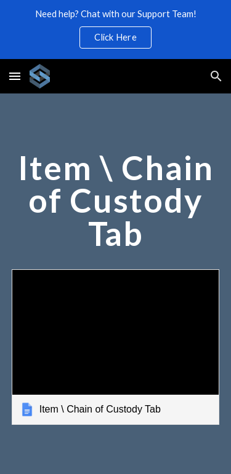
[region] (115, 29)
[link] (116, 347)
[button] (15, 76)
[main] (116, 206)
